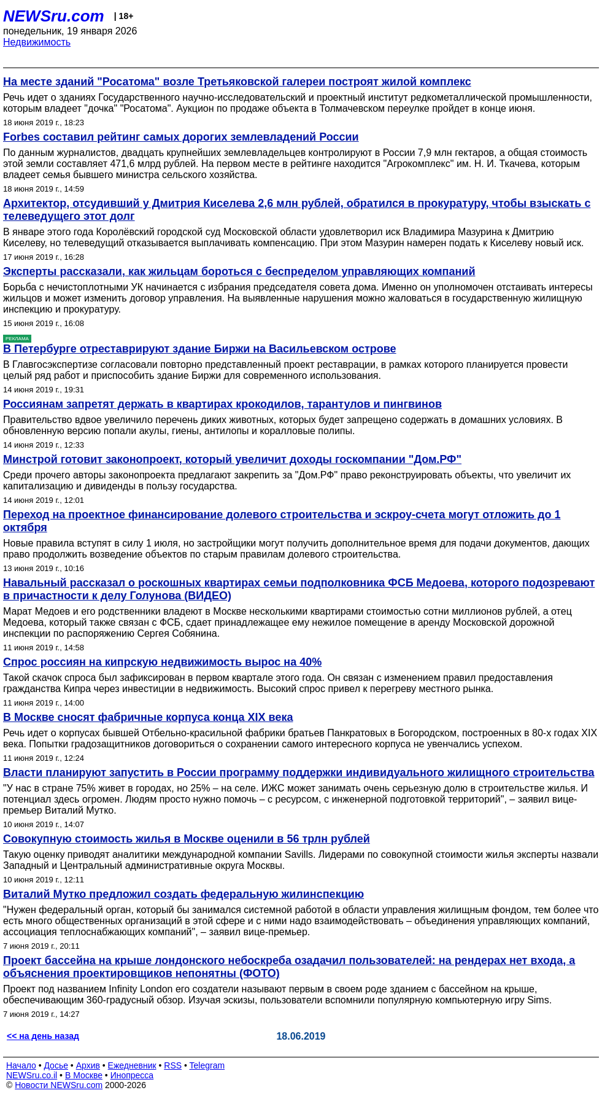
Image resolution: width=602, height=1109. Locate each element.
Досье (56, 1065)
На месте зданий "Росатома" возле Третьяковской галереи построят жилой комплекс (237, 82)
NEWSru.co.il (31, 1075)
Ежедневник (132, 1065)
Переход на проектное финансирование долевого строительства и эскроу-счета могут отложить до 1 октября (281, 521)
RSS (173, 1065)
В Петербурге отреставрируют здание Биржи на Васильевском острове (199, 349)
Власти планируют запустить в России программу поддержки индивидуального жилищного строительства (299, 772)
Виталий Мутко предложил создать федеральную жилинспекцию (183, 894)
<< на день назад (43, 1036)
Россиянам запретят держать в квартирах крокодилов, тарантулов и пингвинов (222, 404)
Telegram (207, 1065)
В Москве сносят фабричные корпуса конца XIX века (148, 717)
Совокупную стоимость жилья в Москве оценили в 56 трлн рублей (186, 839)
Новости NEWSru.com (58, 1085)
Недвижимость (37, 42)
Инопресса (132, 1075)
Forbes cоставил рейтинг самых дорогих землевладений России (181, 137)
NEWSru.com (53, 16)
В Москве (83, 1075)
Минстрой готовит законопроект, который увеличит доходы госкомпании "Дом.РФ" (232, 459)
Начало (21, 1065)
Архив (88, 1065)
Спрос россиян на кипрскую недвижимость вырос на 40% (162, 662)
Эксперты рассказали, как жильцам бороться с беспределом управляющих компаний (239, 271)
